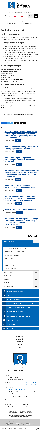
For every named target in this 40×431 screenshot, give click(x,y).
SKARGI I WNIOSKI (9, 265)
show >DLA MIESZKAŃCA (36, 241)
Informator (20, 342)
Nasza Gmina (20, 339)
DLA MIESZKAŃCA (9, 241)
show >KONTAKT (36, 283)
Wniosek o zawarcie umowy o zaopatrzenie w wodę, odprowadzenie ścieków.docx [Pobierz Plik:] (21, 148)
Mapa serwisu (18, 12)
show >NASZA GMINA (36, 272)
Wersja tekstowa (27, 12)
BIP (13, 12)
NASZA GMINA (7, 272)
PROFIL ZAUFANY (9, 258)
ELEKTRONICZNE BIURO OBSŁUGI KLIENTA (15, 248)
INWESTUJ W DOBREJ (9, 286)
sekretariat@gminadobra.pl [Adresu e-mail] (16, 389)
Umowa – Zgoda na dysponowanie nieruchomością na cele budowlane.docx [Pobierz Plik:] (20, 186)
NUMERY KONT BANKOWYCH (12, 255)
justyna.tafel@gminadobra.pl (14, 79)
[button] (10, 16)
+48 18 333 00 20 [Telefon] (30, 383)
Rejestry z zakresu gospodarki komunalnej (20, 115)
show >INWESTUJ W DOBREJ (36, 286)
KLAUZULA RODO (9, 262)
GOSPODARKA (7, 275)
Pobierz (18, 141)
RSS (9, 12)
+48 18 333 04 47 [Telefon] (30, 385)
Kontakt (20, 344)
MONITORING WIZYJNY (10, 268)
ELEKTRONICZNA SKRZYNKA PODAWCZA (15, 252)
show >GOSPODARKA (36, 276)
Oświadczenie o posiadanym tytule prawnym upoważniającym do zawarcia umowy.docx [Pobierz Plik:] (20, 160)
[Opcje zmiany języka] (15, 16)
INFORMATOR (7, 279)
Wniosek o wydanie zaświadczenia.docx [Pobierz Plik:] (20, 210)
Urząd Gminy (20, 336)
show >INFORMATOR (36, 279)
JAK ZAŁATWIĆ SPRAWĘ (10, 245)
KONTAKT (6, 283)
